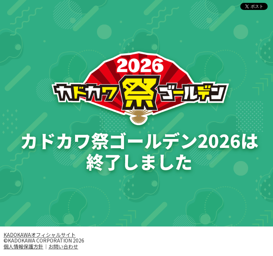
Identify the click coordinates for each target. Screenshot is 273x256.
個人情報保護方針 (23, 246)
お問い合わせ (63, 246)
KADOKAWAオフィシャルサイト (40, 234)
